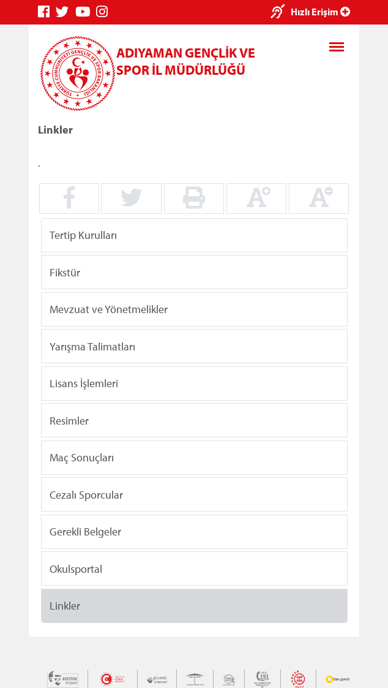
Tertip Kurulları (83, 235)
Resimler (69, 420)
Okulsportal (76, 568)
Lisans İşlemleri (84, 383)
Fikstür (65, 272)
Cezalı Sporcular (86, 494)
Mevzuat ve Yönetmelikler (109, 309)
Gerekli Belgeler (85, 531)
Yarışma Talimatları (92, 346)
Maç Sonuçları (82, 457)
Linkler (65, 606)
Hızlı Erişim (320, 12)
